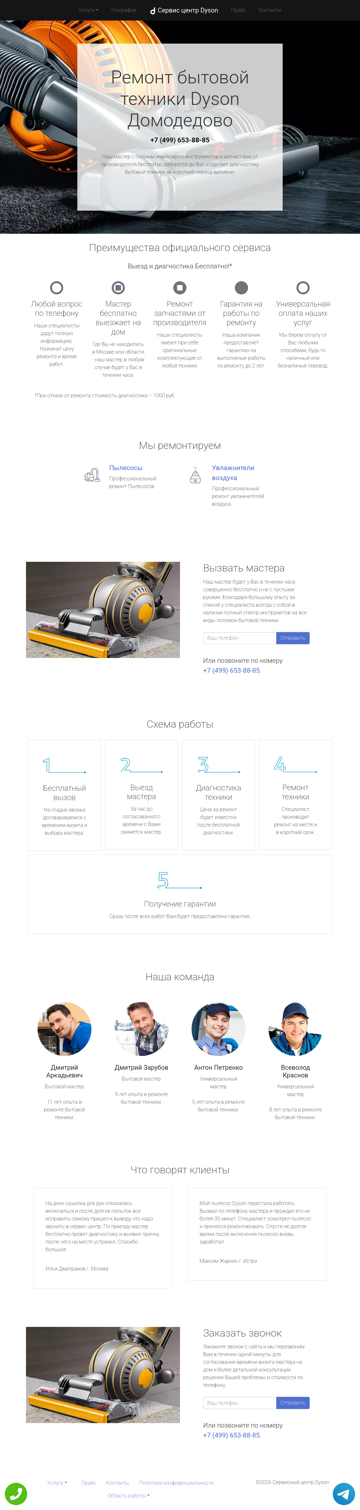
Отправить (292, 638)
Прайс (238, 10)
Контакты (270, 10)
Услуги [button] (87, 10)
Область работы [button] (126, 1496)
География (123, 10)
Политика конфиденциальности (176, 1483)
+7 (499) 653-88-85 (180, 140)
